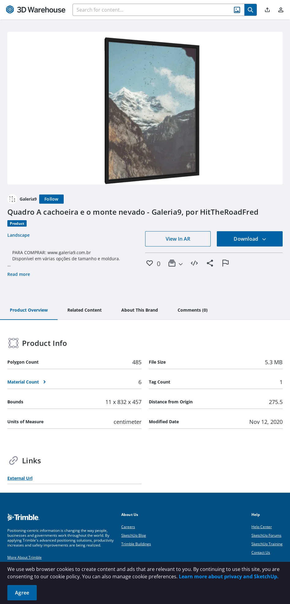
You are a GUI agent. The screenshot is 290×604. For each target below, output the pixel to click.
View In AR (178, 238)
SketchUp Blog (133, 535)
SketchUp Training (267, 544)
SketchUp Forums (266, 535)
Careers (128, 526)
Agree (22, 592)
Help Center (261, 526)
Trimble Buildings (136, 544)
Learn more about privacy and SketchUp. (229, 576)
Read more (18, 274)
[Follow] (51, 199)
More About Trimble (24, 557)
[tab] (29, 310)
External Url (19, 478)
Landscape (18, 235)
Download (250, 238)
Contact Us (260, 552)
